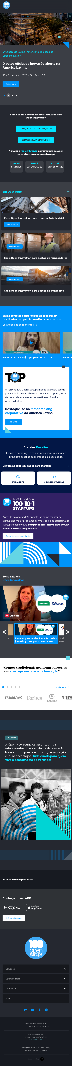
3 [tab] (12, 95)
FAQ (8, 998)
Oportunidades (13, 978)
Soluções (10, 969)
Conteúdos (11, 988)
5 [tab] (19, 687)
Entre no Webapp (14, 917)
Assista (12, 616)
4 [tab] (16, 95)
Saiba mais (11, 83)
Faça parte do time (36, 1039)
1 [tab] (4, 95)
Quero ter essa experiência (18, 536)
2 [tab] (8, 95)
